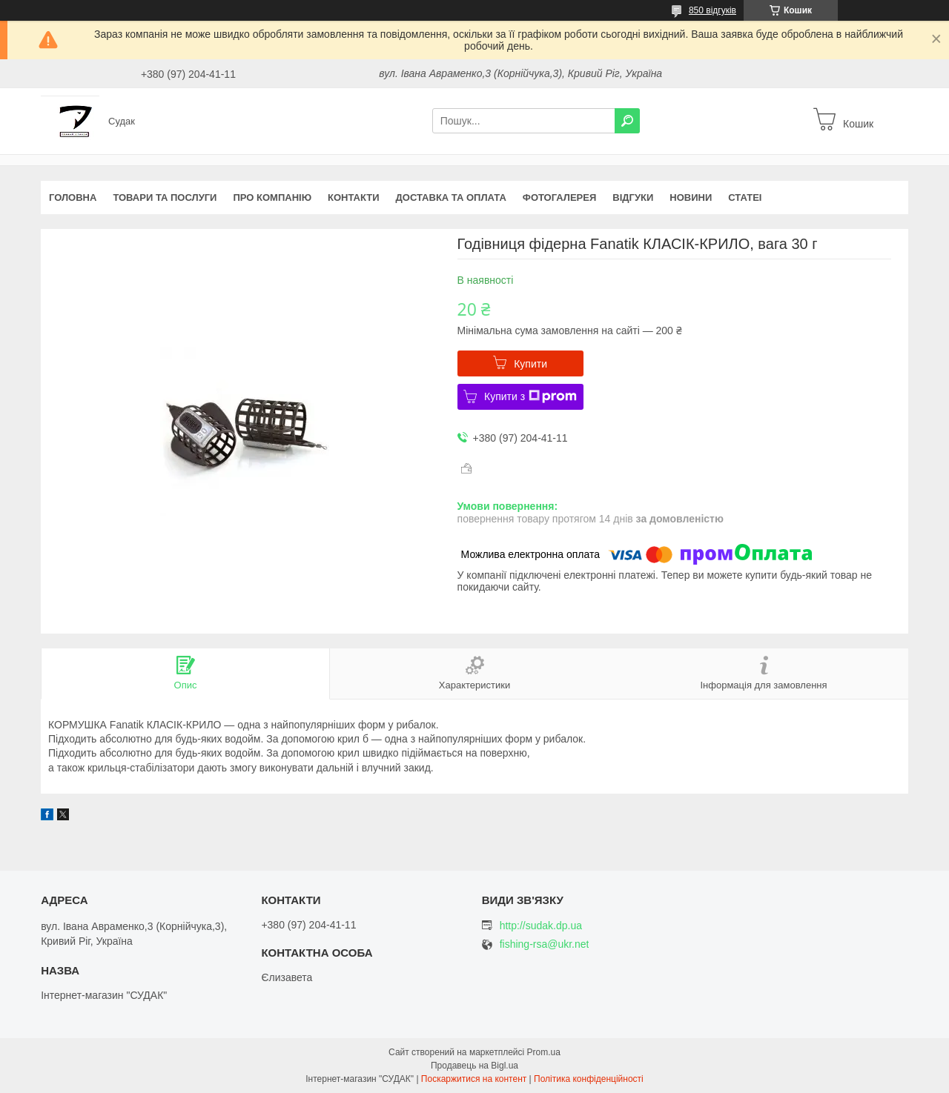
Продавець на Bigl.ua (474, 1065)
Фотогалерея (560, 197)
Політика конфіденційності (589, 1079)
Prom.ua (544, 1052)
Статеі (744, 197)
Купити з (530, 396)
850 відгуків (712, 10)
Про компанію (272, 197)
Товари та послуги (164, 197)
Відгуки (632, 197)
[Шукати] (627, 120)
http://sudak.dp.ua (541, 925)
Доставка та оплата (451, 197)
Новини (690, 197)
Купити (530, 364)
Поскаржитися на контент (473, 1079)
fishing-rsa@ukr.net (544, 944)
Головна (72, 197)
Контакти (354, 197)
